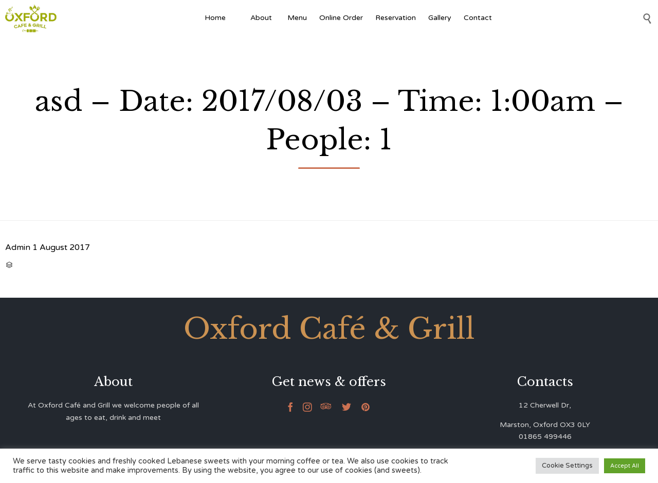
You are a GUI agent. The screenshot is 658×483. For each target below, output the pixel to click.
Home (215, 17)
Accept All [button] (624, 465)
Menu (297, 17)
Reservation (395, 17)
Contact (478, 17)
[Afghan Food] (238, 18)
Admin (17, 247)
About (262, 17)
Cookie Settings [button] (567, 465)
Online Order (341, 17)
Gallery (439, 17)
